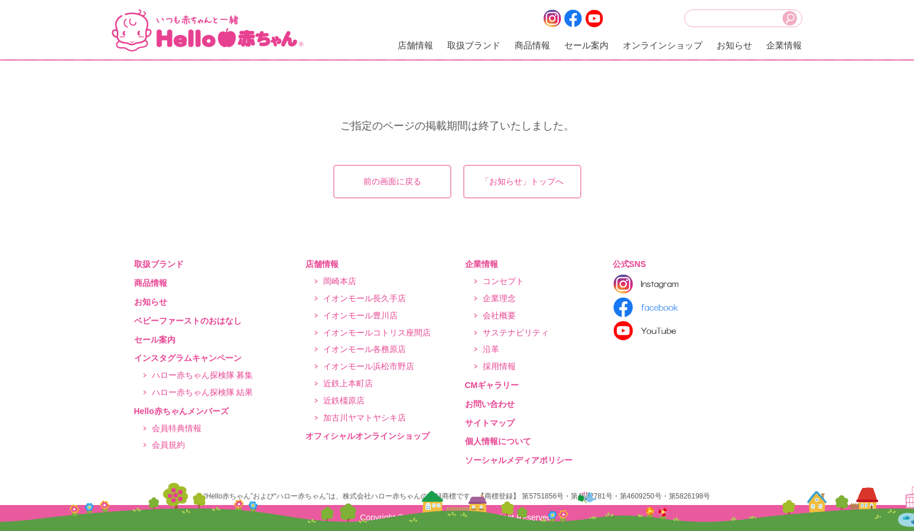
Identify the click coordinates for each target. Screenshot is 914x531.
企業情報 (784, 45)
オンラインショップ (662, 45)
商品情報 (532, 45)
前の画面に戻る (392, 181)
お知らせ (734, 45)
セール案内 (586, 45)
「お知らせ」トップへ (522, 181)
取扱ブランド (473, 45)
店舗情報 (415, 45)
